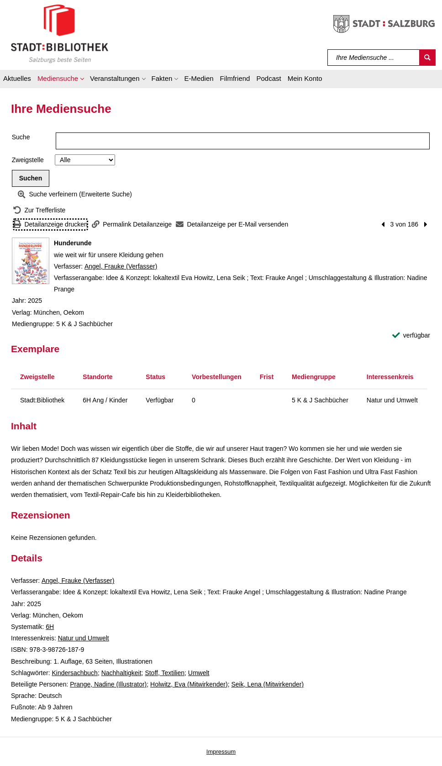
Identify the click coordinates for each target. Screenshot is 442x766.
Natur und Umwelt (83, 638)
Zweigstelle (28, 160)
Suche (21, 137)
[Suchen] (427, 57)
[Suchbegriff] (373, 57)
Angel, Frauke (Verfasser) (121, 266)
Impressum (221, 751)
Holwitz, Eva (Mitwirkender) (189, 684)
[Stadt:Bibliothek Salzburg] (59, 33)
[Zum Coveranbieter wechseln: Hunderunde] (30, 261)
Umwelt (199, 672)
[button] (60, 80)
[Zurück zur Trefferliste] (39, 210)
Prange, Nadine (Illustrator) (108, 684)
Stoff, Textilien (164, 672)
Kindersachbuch (74, 672)
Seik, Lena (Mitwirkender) (267, 684)
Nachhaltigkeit (121, 672)
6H (50, 626)
